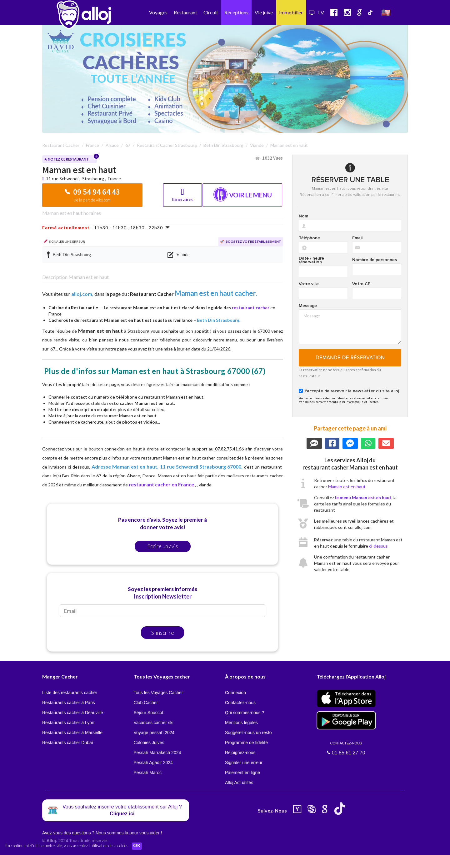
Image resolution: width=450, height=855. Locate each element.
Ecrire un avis (162, 546)
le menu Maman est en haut (363, 497)
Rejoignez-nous (240, 752)
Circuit (210, 12)
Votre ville (309, 284)
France (114, 178)
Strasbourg (93, 178)
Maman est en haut (347, 486)
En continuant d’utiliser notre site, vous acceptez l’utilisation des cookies (66, 845)
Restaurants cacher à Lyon (68, 722)
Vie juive (264, 12)
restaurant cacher (250, 307)
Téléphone (309, 238)
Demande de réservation (350, 358)
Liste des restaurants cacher (69, 692)
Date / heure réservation (311, 260)
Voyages (158, 12)
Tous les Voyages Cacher (158, 692)
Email (357, 238)
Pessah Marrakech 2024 (157, 752)
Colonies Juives (149, 742)
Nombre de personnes (374, 260)
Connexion (235, 692)
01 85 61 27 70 (346, 748)
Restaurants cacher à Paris (68, 702)
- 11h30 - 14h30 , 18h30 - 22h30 (106, 227)
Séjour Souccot (148, 712)
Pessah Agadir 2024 (153, 762)
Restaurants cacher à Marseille (72, 732)
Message (308, 306)
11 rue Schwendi (62, 178)
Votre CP (361, 284)
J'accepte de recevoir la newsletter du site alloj (351, 391)
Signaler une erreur (243, 762)
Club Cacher (146, 702)
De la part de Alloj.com (92, 200)
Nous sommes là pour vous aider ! (129, 832)
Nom (303, 216)
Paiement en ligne (242, 772)
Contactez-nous (240, 702)
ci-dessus (378, 546)
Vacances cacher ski (153, 722)
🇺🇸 (386, 12)
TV (316, 12)
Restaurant (185, 12)
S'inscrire (162, 632)
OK (137, 845)
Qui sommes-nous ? (244, 712)
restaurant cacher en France (161, 484)
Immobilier (291, 12)
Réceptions (236, 12)
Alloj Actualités (239, 782)
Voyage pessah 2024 (154, 732)
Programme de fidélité (246, 742)
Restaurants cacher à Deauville (72, 712)
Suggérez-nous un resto (248, 732)
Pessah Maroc (148, 772)
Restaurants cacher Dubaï (67, 742)
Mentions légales (241, 722)
